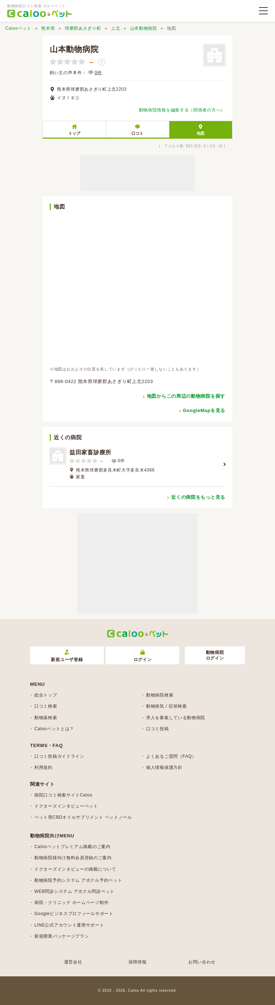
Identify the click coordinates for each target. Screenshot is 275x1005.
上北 (115, 28)
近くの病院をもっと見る (198, 497)
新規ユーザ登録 (67, 656)
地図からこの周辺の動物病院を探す (186, 396)
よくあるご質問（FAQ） (171, 756)
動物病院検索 (159, 695)
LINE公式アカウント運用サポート (69, 925)
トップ (74, 133)
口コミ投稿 (157, 728)
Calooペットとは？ (54, 728)
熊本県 (48, 28)
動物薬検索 (45, 717)
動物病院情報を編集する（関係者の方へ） (182, 110)
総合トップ (45, 695)
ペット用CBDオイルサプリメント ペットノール (83, 817)
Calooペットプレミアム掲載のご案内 (72, 846)
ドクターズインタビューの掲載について (75, 869)
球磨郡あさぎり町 (83, 28)
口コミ (137, 133)
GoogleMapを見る (204, 410)
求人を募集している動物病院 (175, 717)
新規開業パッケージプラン (61, 936)
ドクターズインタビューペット (66, 806)
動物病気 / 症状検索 (166, 706)
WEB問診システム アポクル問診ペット (74, 891)
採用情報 (138, 962)
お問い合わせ (202, 962)
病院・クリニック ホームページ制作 (71, 902)
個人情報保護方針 (164, 767)
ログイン (143, 656)
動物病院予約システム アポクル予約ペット (78, 880)
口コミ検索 (45, 706)
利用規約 (43, 767)
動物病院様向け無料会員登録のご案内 (73, 857)
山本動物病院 (143, 28)
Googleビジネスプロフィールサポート (74, 913)
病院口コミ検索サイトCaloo (63, 795)
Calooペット (18, 28)
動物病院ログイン (215, 655)
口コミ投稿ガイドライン (59, 756)
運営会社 (73, 962)
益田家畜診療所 (90, 452)
